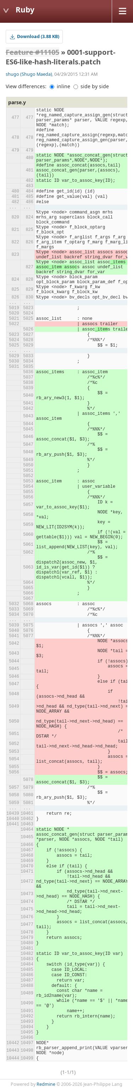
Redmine (46, 1084)
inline (60, 86)
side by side (91, 86)
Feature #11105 (32, 52)
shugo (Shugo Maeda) (29, 74)
